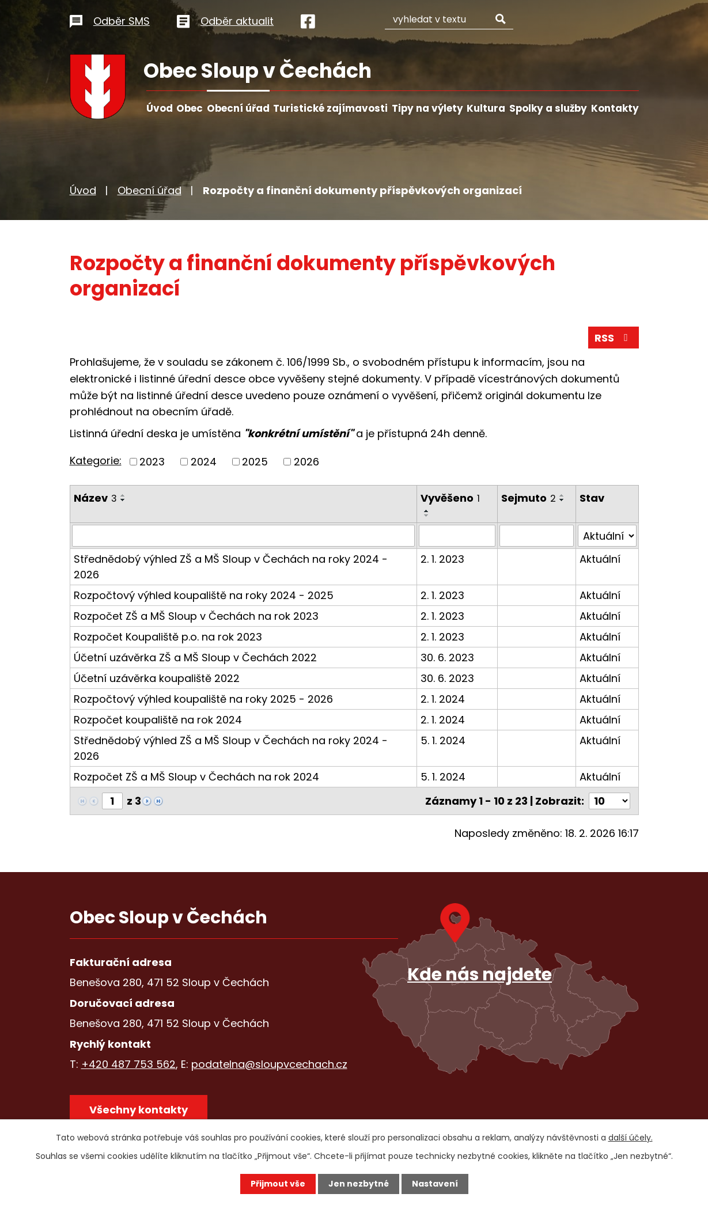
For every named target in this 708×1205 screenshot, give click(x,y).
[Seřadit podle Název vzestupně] (123, 495)
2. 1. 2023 (442, 559)
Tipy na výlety (427, 108)
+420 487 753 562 (128, 1064)
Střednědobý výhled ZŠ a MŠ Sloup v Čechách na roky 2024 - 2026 (231, 567)
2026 (306, 461)
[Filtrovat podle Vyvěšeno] (457, 536)
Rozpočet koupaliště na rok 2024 (158, 720)
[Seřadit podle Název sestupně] (123, 500)
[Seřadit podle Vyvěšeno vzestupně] (427, 511)
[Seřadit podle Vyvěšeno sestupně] (427, 515)
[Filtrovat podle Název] (243, 536)
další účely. (630, 1137)
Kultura (486, 108)
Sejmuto (528, 498)
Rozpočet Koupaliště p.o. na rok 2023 (168, 637)
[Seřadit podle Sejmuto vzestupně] (562, 495)
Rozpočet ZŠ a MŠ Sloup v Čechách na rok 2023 (196, 616)
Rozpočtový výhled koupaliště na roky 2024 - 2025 (204, 595)
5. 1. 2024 (443, 740)
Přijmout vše (278, 1183)
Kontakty (615, 108)
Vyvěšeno (450, 498)
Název (95, 498)
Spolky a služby (548, 108)
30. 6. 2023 (447, 657)
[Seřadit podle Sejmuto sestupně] (562, 500)
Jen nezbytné (358, 1183)
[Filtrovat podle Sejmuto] (536, 536)
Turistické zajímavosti (330, 108)
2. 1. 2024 (443, 699)
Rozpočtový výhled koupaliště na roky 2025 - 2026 (203, 699)
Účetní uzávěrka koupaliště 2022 (157, 678)
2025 (255, 461)
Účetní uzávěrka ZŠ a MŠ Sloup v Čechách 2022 (195, 657)
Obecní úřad (238, 108)
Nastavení (435, 1183)
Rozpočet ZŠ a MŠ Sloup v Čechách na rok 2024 (196, 777)
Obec (189, 108)
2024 (204, 461)
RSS (614, 338)
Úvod (159, 108)
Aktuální (600, 559)
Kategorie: (96, 460)
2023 (152, 461)
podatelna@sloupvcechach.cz (269, 1064)
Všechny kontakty (138, 1109)
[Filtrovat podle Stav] (607, 536)
